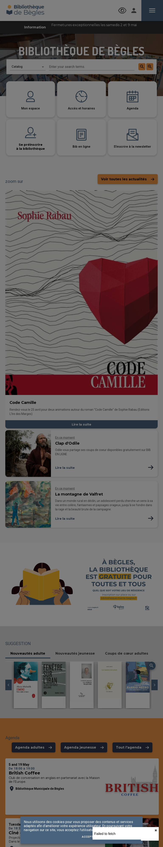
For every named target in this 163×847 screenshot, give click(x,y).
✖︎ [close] (156, 830)
